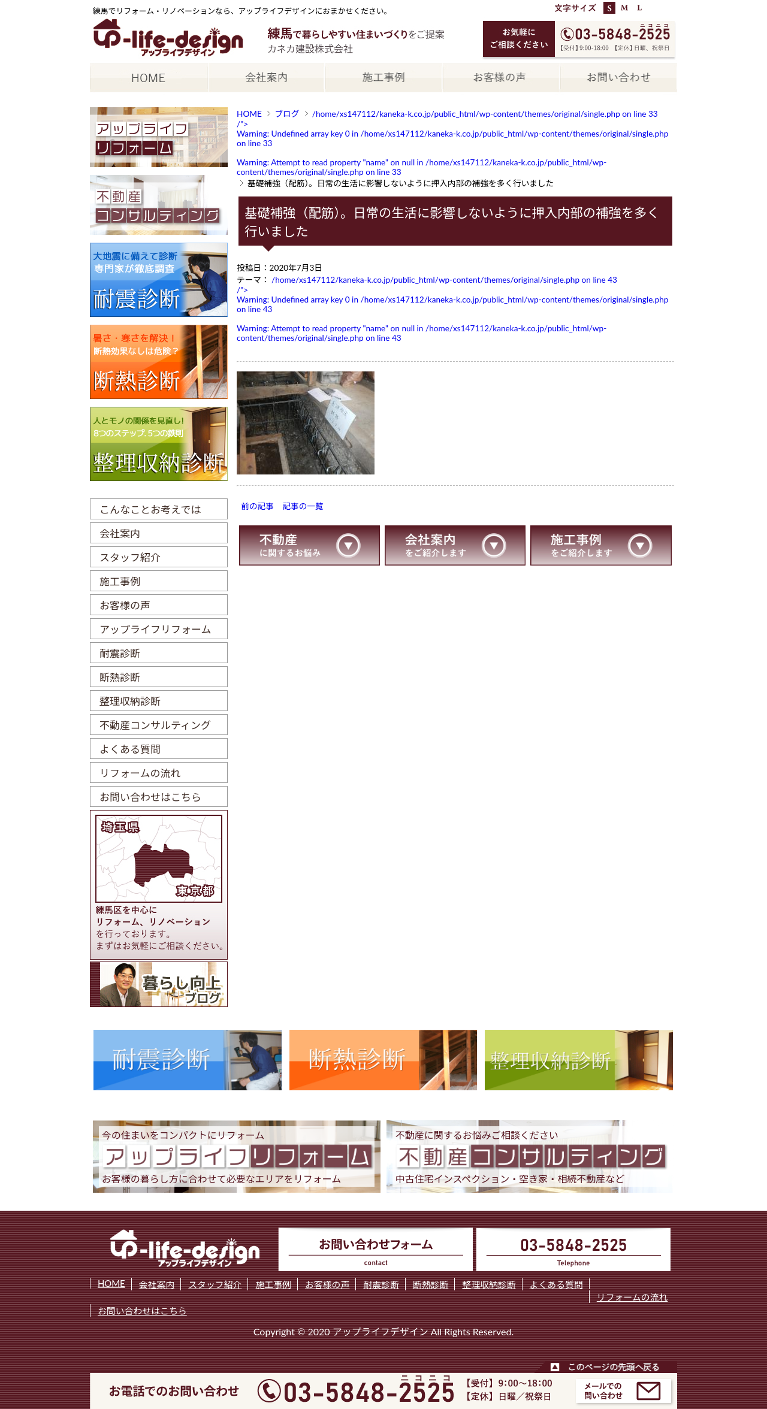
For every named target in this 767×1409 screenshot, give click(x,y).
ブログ (286, 114)
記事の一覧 (302, 506)
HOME (249, 114)
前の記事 (257, 506)
